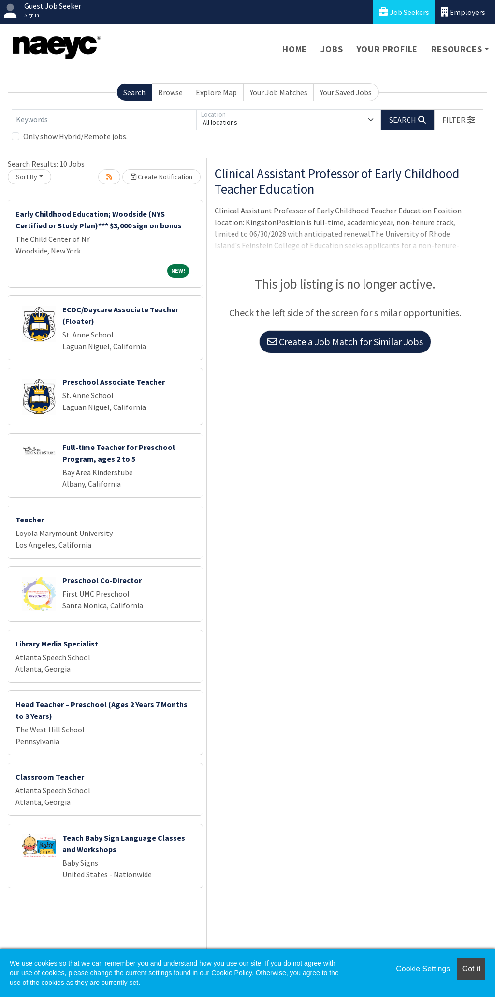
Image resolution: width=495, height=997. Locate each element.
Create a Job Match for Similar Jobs (345, 342)
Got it (471, 969)
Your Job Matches (278, 92)
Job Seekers (404, 12)
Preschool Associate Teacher (113, 382)
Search (134, 92)
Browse (170, 92)
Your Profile (387, 49)
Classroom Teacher (49, 777)
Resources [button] (456, 49)
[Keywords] (104, 119)
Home (294, 49)
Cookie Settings (423, 969)
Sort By (26, 176)
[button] (458, 119)
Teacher (29, 519)
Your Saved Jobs (346, 92)
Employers (463, 12)
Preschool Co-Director (102, 580)
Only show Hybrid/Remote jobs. (75, 136)
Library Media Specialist (56, 643)
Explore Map (216, 92)
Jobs (331, 49)
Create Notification (161, 176)
